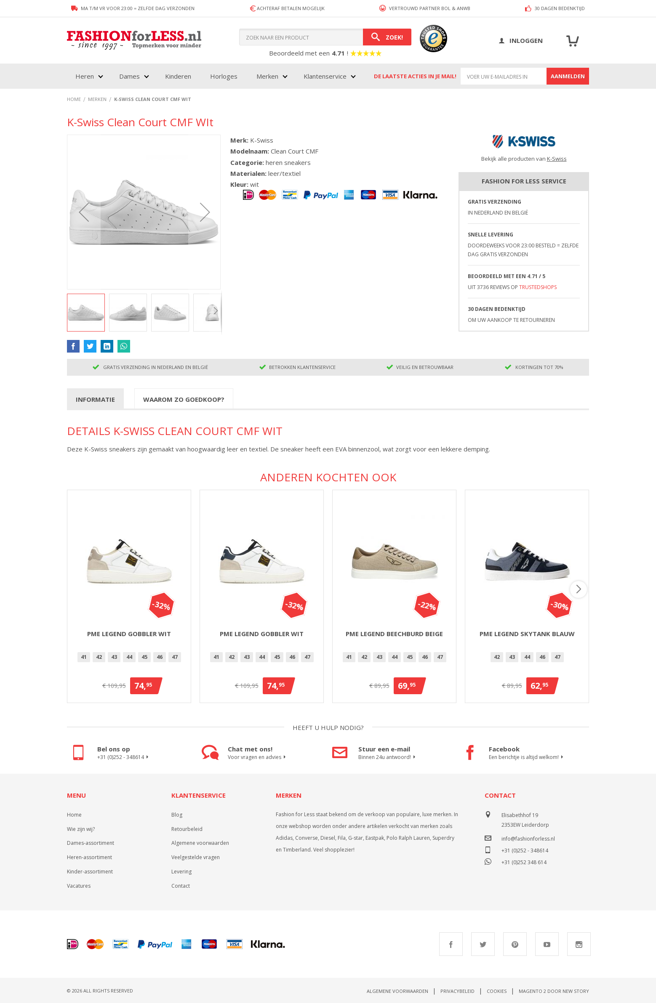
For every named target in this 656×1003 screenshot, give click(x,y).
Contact (180, 885)
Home (74, 814)
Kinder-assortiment (90, 871)
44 (129, 657)
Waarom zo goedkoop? (183, 399)
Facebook (451, 944)
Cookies (497, 991)
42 (99, 657)
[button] (84, 212)
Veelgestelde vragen (195, 857)
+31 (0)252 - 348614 (124, 757)
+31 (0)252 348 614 (524, 861)
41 (84, 657)
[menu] (215, 76)
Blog (176, 814)
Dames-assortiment (90, 842)
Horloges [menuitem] (223, 76)
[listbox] (129, 658)
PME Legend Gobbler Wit (129, 633)
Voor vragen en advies (258, 757)
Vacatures (79, 885)
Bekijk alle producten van (524, 158)
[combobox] (325, 37)
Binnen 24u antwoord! (388, 757)
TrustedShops (538, 287)
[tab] (95, 398)
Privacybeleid (457, 991)
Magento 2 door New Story (554, 991)
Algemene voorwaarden (200, 842)
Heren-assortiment (89, 857)
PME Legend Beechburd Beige (394, 633)
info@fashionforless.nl (528, 838)
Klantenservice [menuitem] (325, 76)
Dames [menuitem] (129, 76)
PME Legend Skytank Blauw (527, 633)
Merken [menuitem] (267, 76)
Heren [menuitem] (84, 76)
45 (144, 657)
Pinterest (515, 944)
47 (175, 657)
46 (160, 657)
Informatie (95, 399)
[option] (83, 657)
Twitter (483, 944)
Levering (181, 871)
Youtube (547, 944)
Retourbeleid (187, 829)
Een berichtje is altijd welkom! (527, 757)
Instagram (579, 944)
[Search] (387, 37)
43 (114, 657)
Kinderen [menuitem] (178, 76)
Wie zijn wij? (81, 829)
